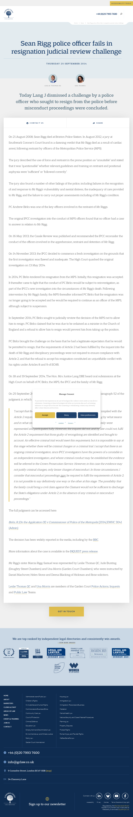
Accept (45, 415)
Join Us (7, 723)
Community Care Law (33, 713)
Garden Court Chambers (9, 14)
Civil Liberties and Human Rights (37, 705)
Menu (127, 14)
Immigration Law (65, 701)
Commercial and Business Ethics (37, 709)
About (6, 699)
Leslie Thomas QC (19, 586)
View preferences (88, 415)
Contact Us (35, 123)
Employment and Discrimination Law (38, 730)
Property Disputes (66, 726)
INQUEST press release (84, 551)
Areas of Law (9, 711)
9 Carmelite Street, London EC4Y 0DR (30, 770)
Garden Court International (35, 742)
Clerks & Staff (10, 707)
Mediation (63, 709)
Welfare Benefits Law (67, 738)
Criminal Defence (32, 722)
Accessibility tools (121, 3)
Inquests (115, 586)
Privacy (70, 423)
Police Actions (100, 586)
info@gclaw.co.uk (21, 762)
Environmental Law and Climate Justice (39, 734)
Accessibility (90, 802)
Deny (66, 415)
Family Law (29, 738)
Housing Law (64, 697)
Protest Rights (65, 730)
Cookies (61, 423)
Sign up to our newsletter (47, 804)
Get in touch (66, 611)
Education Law (31, 726)
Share (98, 123)
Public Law (20, 592)
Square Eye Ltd (124, 809)
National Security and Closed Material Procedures (77, 717)
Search (121, 14)
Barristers (8, 703)
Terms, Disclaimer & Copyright (120, 802)
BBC (95, 539)
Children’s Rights (32, 701)
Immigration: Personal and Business (72, 705)
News (6, 715)
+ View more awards (66, 643)
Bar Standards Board (122, 806)
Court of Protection (32, 717)
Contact (8, 727)
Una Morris (43, 586)
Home (6, 696)
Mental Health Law (66, 713)
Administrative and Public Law (36, 697)
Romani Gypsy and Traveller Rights (71, 734)
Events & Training (11, 719)
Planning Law (64, 722)
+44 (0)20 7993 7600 (106, 13)
